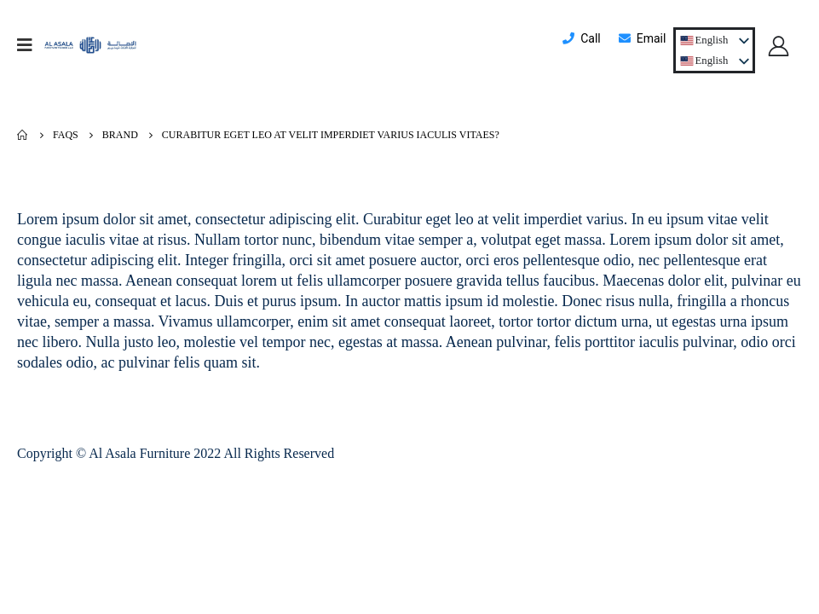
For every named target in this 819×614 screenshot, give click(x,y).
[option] (705, 60)
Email (641, 38)
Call (581, 38)
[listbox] (714, 60)
